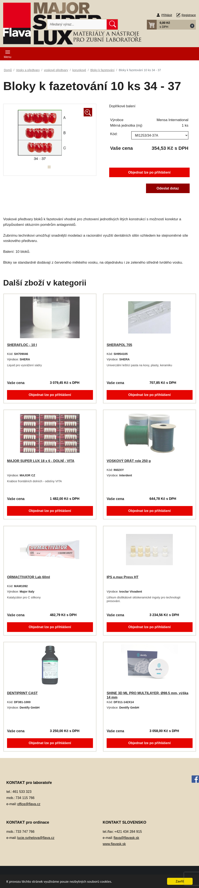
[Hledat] (77, 24)
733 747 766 (25, 831)
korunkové (79, 70)
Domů (8, 70)
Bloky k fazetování (102, 70)
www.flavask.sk (114, 844)
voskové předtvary (56, 70)
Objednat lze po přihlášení (149, 172)
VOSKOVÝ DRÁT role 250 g (128, 461)
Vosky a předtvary (28, 70)
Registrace (189, 15)
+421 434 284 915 (128, 831)
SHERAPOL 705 (118, 345)
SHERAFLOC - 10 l (21, 345)
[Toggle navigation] (7, 53)
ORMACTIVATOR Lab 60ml (28, 577)
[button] (171, 25)
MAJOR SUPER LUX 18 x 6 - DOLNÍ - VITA (40, 461)
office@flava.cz (28, 804)
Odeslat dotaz (168, 189)
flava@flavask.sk (126, 838)
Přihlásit (166, 15)
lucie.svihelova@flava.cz (35, 838)
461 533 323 (22, 791)
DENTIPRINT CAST (21, 693)
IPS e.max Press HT (121, 577)
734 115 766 (25, 798)
